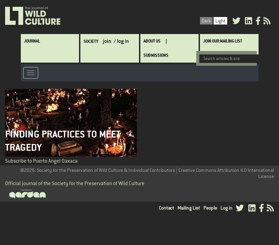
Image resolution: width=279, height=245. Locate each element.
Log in (226, 208)
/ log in (121, 41)
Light (220, 21)
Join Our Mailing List (222, 41)
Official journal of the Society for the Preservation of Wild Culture (74, 183)
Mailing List (188, 208)
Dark (206, 21)
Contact (166, 208)
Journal (32, 41)
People (210, 208)
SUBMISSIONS (155, 55)
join (107, 41)
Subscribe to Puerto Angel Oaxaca (41, 161)
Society (90, 41)
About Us (151, 41)
